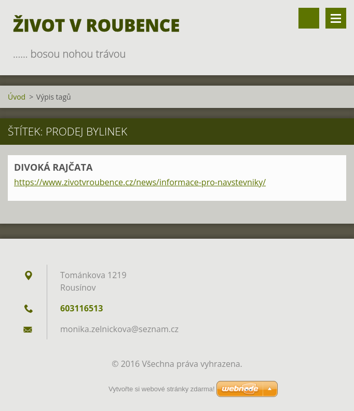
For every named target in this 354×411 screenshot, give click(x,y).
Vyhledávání (308, 18)
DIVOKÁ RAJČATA (53, 167)
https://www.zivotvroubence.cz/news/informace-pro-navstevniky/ (140, 182)
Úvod (16, 97)
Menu (335, 18)
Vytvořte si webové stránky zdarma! (161, 389)
